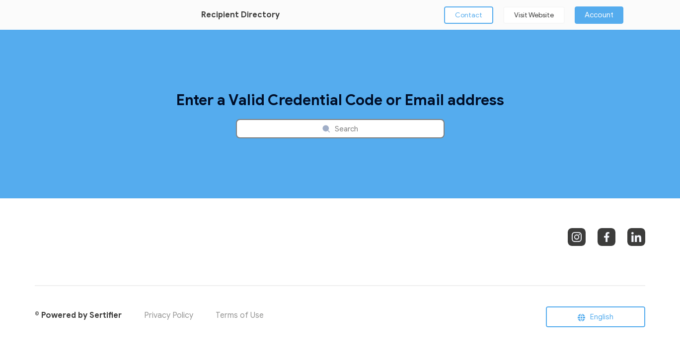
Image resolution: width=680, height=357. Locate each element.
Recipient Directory (240, 15)
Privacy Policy (168, 315)
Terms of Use (240, 315)
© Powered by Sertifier (78, 315)
